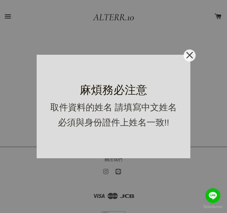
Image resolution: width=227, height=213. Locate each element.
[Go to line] (212, 195)
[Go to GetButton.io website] (212, 207)
